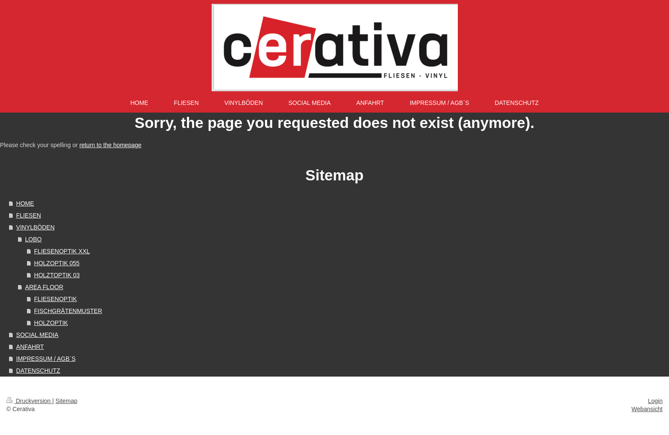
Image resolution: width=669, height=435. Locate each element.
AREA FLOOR (44, 287)
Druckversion (29, 400)
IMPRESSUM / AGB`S (46, 358)
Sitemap (66, 400)
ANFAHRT (30, 346)
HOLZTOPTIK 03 (57, 275)
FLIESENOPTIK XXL (62, 251)
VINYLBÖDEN (35, 227)
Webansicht (647, 409)
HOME (25, 203)
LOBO (33, 239)
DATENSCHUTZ (38, 370)
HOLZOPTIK (51, 322)
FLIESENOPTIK (55, 299)
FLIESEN (28, 215)
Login (655, 400)
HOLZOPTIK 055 (57, 263)
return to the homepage (110, 145)
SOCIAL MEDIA (37, 334)
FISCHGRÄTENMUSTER (68, 310)
